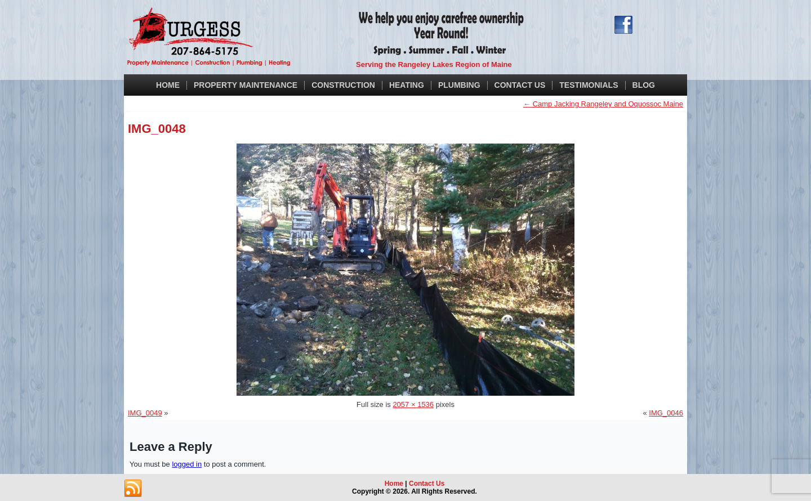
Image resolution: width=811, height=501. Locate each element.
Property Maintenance (245, 85)
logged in (187, 464)
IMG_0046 (666, 413)
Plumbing (459, 85)
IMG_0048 (157, 129)
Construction (343, 85)
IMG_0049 (145, 413)
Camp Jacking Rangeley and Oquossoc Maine (603, 104)
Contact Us (520, 85)
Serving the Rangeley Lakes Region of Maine (434, 64)
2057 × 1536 (413, 404)
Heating (406, 85)
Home (168, 85)
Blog (643, 85)
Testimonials (588, 85)
